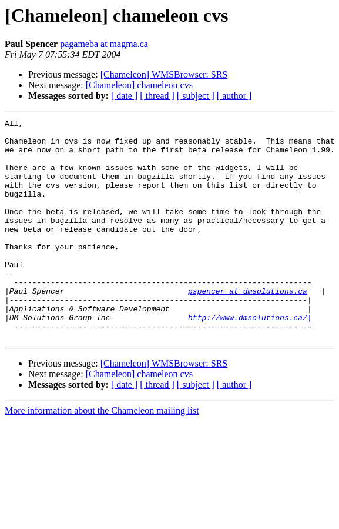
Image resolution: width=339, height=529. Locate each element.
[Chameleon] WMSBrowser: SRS (164, 74)
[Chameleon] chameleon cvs (139, 85)
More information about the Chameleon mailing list (102, 455)
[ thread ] (157, 96)
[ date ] (124, 96)
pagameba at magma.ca (104, 44)
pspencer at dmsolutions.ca (247, 326)
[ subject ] (195, 96)
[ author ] (234, 96)
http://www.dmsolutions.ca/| (250, 357)
